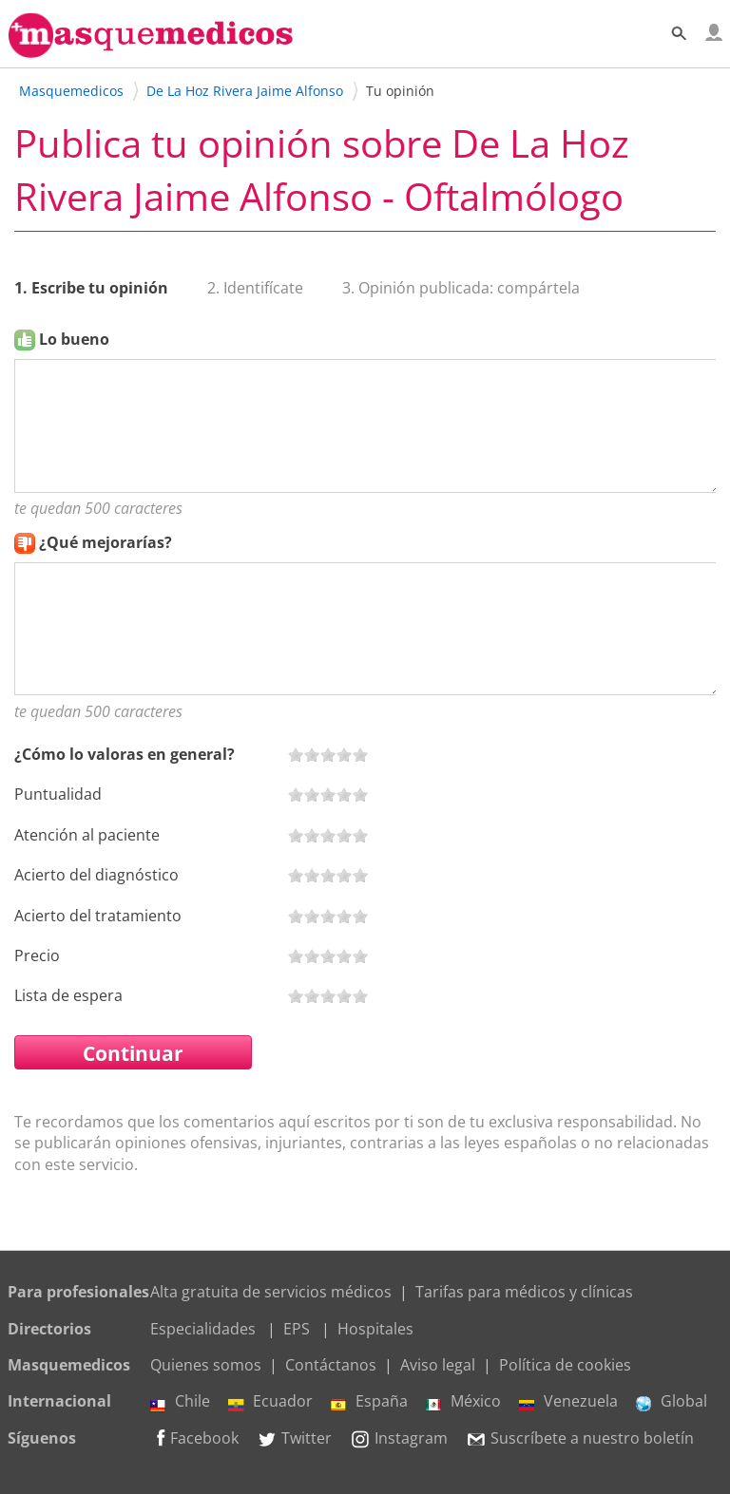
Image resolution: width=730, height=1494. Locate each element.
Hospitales (375, 1328)
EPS (296, 1328)
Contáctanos (330, 1364)
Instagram (399, 1438)
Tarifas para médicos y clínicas (524, 1291)
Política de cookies (565, 1364)
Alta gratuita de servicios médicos (271, 1291)
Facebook (194, 1438)
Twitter (294, 1438)
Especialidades (203, 1328)
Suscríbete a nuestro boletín (580, 1438)
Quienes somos (205, 1364)
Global (671, 1400)
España (369, 1400)
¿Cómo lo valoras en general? (124, 754)
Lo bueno (74, 339)
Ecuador (270, 1400)
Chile (180, 1400)
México (463, 1400)
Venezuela (568, 1400)
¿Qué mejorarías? (105, 542)
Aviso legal (437, 1364)
